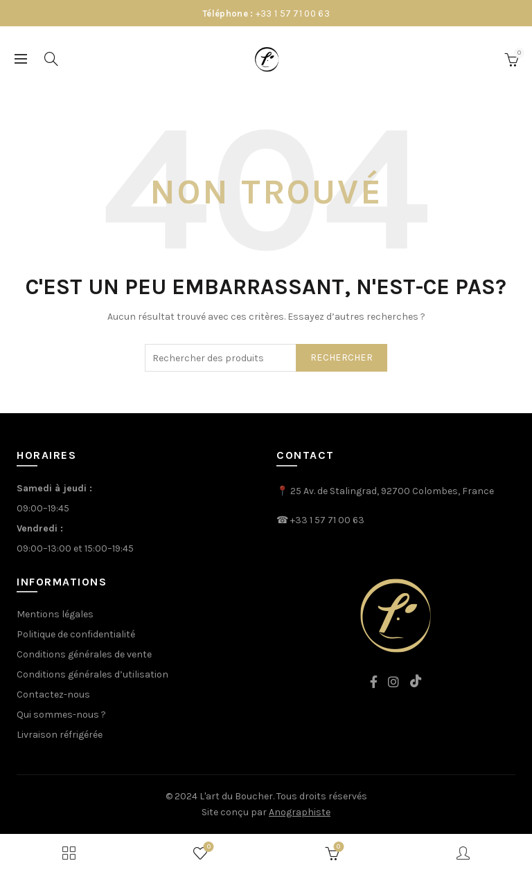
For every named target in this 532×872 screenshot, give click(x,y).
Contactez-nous (53, 694)
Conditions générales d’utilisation (92, 674)
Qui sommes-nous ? (61, 714)
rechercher (341, 357)
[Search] (51, 58)
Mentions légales (55, 614)
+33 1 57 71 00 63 (293, 13)
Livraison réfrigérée (60, 735)
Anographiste (299, 812)
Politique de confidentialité (76, 634)
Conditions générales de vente (84, 654)
